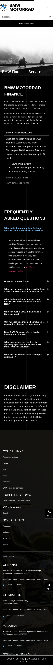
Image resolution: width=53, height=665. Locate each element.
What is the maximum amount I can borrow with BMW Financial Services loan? (22, 301)
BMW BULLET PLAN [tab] (17, 177)
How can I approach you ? (17, 281)
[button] (26, 229)
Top (49, 589)
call (49, 516)
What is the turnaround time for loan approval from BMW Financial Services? (24, 229)
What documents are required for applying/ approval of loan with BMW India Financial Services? (22, 344)
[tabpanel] (26, 155)
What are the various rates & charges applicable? (23, 355)
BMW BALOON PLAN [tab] (17, 183)
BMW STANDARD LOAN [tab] (19, 132)
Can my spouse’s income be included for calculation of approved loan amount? (24, 323)
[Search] (49, 17)
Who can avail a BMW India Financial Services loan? (22, 312)
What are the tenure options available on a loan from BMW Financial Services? (24, 290)
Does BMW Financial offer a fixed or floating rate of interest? (22, 333)
